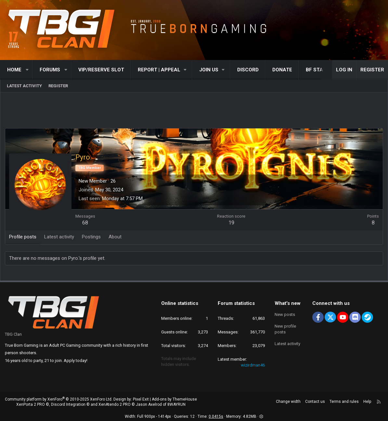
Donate (282, 70)
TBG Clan (13, 334)
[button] (27, 70)
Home (14, 70)
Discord (248, 70)
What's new (288, 303)
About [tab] (115, 237)
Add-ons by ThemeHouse (174, 399)
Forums (50, 70)
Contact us (315, 401)
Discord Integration (68, 404)
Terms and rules (344, 401)
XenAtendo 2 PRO (114, 404)
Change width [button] (288, 401)
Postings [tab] (91, 237)
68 (86, 223)
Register (58, 85)
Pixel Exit (141, 399)
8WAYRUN (176, 404)
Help (367, 401)
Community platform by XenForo (58, 399)
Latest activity (24, 85)
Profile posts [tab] (23, 237)
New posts (285, 314)
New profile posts (285, 329)
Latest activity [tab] (59, 237)
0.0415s (216, 416)
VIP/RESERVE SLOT (101, 70)
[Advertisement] (194, 111)
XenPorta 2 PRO (30, 404)
